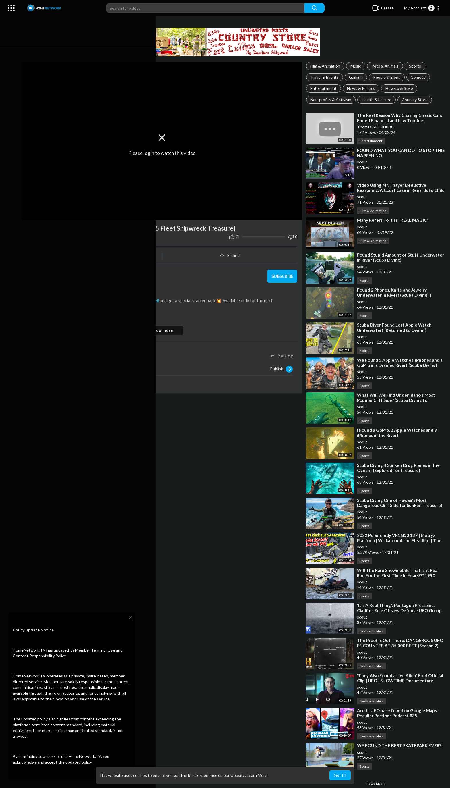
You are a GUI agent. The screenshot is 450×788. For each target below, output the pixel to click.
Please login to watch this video (165, 152)
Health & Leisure (378, 99)
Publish (283, 366)
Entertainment (325, 88)
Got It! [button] (340, 775)
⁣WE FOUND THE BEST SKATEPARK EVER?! (402, 745)
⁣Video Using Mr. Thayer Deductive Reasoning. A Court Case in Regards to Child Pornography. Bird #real (397, 190)
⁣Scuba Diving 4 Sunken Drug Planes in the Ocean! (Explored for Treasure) (400, 468)
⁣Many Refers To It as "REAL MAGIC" (394, 220)
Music (357, 65)
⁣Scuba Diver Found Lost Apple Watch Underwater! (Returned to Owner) (396, 327)
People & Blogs (388, 77)
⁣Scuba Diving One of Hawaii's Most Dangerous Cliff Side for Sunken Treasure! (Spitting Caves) (401, 505)
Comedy (419, 77)
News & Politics (363, 88)
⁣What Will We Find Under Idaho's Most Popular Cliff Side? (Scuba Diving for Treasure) (398, 400)
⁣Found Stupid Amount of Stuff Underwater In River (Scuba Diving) (402, 257)
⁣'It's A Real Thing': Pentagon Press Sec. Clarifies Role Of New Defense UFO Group (401, 608)
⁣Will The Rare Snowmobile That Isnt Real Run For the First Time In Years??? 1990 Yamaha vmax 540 (399, 575)
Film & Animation (327, 65)
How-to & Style (401, 88)
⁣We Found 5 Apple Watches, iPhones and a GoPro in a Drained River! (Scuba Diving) (401, 362)
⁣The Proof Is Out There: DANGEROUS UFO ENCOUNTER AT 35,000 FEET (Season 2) (402, 643)
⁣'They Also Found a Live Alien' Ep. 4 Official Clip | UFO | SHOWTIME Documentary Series (402, 680)
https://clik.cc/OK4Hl (144, 297)
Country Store (416, 99)
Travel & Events (326, 77)
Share (98, 252)
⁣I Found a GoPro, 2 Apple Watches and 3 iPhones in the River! (399, 432)
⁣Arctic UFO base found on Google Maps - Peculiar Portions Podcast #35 (400, 713)
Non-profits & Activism (332, 99)
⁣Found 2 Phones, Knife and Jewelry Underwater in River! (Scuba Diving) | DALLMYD (396, 295)
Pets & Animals (386, 65)
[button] (421, 8)
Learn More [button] (257, 775)
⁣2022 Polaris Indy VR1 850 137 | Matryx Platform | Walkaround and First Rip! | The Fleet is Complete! (401, 540)
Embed (232, 252)
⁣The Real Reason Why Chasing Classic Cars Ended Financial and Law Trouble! (401, 118)
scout (57, 270)
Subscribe (283, 273)
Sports (417, 65)
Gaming (357, 77)
